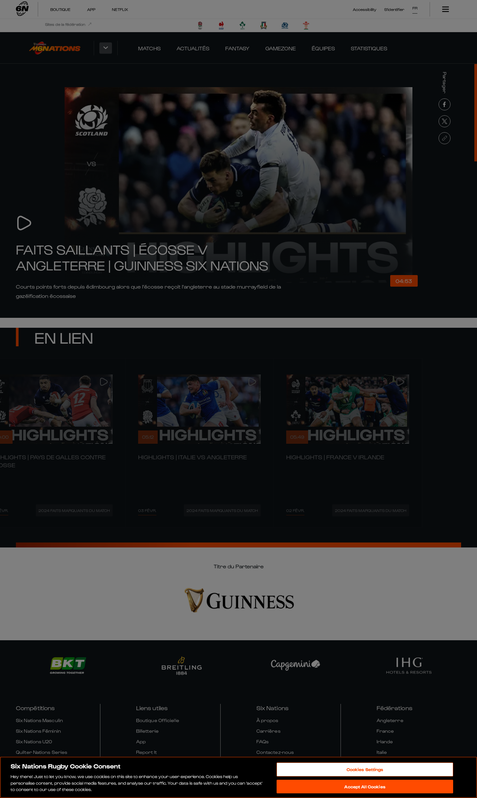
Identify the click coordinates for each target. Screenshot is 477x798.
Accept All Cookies (364, 786)
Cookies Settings (365, 769)
